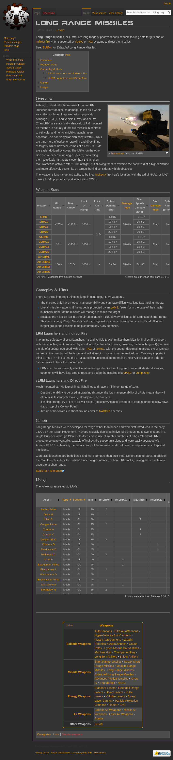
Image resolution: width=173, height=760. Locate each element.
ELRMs (47, 47)
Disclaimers (100, 752)
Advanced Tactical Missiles (111, 678)
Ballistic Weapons (78, 643)
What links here (14, 59)
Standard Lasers (105, 687)
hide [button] (68, 55)
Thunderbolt (107, 682)
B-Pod (99, 724)
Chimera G (48, 544)
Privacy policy (42, 752)
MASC (128, 372)
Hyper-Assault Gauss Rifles (121, 648)
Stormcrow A (48, 584)
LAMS (114, 307)
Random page (11, 46)
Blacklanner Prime (48, 564)
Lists (56, 734)
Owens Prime (48, 539)
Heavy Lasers (114, 692)
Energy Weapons (79, 696)
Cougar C (48, 534)
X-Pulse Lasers (115, 696)
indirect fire (43, 41)
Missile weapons (72, 734)
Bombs (99, 718)
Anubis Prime (48, 509)
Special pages (13, 67)
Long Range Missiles (120, 670)
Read (86, 13)
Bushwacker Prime (48, 579)
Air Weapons (82, 714)
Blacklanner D (48, 574)
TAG (90, 41)
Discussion (49, 13)
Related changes (15, 63)
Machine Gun (103, 652)
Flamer (113, 704)
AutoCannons (103, 631)
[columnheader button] (44, 205)
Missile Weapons (79, 672)
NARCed (104, 411)
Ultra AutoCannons (126, 631)
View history (116, 13)
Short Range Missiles (108, 661)
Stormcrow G (48, 589)
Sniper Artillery (129, 656)
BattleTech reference (49, 470)
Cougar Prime (48, 524)
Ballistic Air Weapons (108, 710)
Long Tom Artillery (106, 656)
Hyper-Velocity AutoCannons (113, 635)
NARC (79, 41)
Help (6, 50)
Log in (167, 3)
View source (99, 13)
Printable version (15, 71)
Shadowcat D (48, 549)
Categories (44, 734)
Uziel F (48, 559)
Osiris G (48, 514)
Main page (9, 38)
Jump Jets (142, 372)
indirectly (101, 174)
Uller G (48, 519)
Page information (15, 79)
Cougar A (48, 529)
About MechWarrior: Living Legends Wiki (71, 752)
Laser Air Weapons (121, 714)
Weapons (106, 625)
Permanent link (14, 75)
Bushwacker (117, 153)
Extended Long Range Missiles (114, 674)
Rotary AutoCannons (108, 639)
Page (37, 13)
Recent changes (12, 42)
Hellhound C (48, 554)
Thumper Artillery (125, 652)
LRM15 (60, 30)
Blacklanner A (48, 569)
